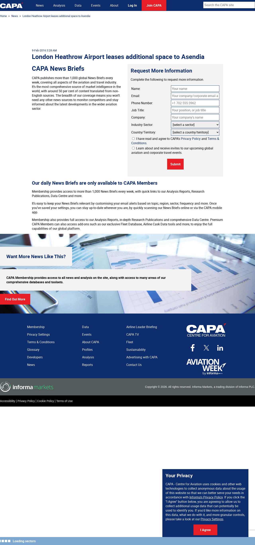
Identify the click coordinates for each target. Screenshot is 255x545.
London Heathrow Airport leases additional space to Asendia (56, 16)
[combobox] (229, 5)
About (114, 5)
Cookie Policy (45, 401)
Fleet (129, 342)
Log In (132, 5)
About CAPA (90, 342)
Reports (87, 365)
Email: (135, 96)
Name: (135, 88)
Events (95, 5)
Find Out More (15, 299)
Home (3, 16)
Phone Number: (142, 103)
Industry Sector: (142, 125)
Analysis (59, 5)
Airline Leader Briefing (141, 327)
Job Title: (137, 110)
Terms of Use (64, 401)
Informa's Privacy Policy (206, 497)
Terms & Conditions (41, 342)
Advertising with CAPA (141, 357)
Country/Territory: (143, 132)
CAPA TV (132, 334)
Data (78, 5)
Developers (35, 357)
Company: (138, 117)
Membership (36, 327)
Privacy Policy (191, 138)
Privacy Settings (212, 519)
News (40, 5)
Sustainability (136, 349)
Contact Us (134, 365)
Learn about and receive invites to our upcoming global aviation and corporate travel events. (172, 150)
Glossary (33, 349)
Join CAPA (154, 5)
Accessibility (7, 401)
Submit (175, 164)
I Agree (205, 530)
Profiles (87, 349)
